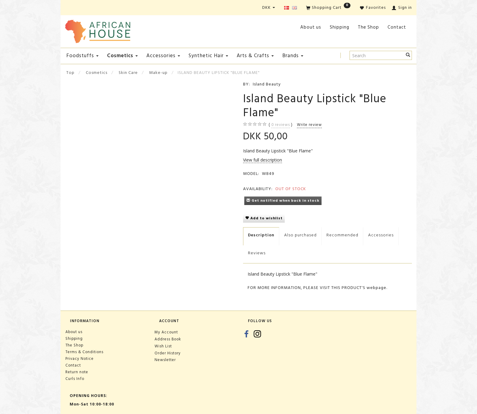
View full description (262, 160)
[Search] (408, 55)
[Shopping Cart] (328, 8)
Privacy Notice (79, 359)
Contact (397, 27)
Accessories (381, 234)
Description (261, 234)
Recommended (342, 234)
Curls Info (74, 379)
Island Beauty (267, 84)
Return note (76, 372)
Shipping (339, 27)
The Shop (368, 27)
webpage (376, 287)
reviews (280, 125)
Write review (309, 125)
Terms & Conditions (84, 352)
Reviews (257, 252)
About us (310, 27)
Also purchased (300, 234)
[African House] (97, 30)
